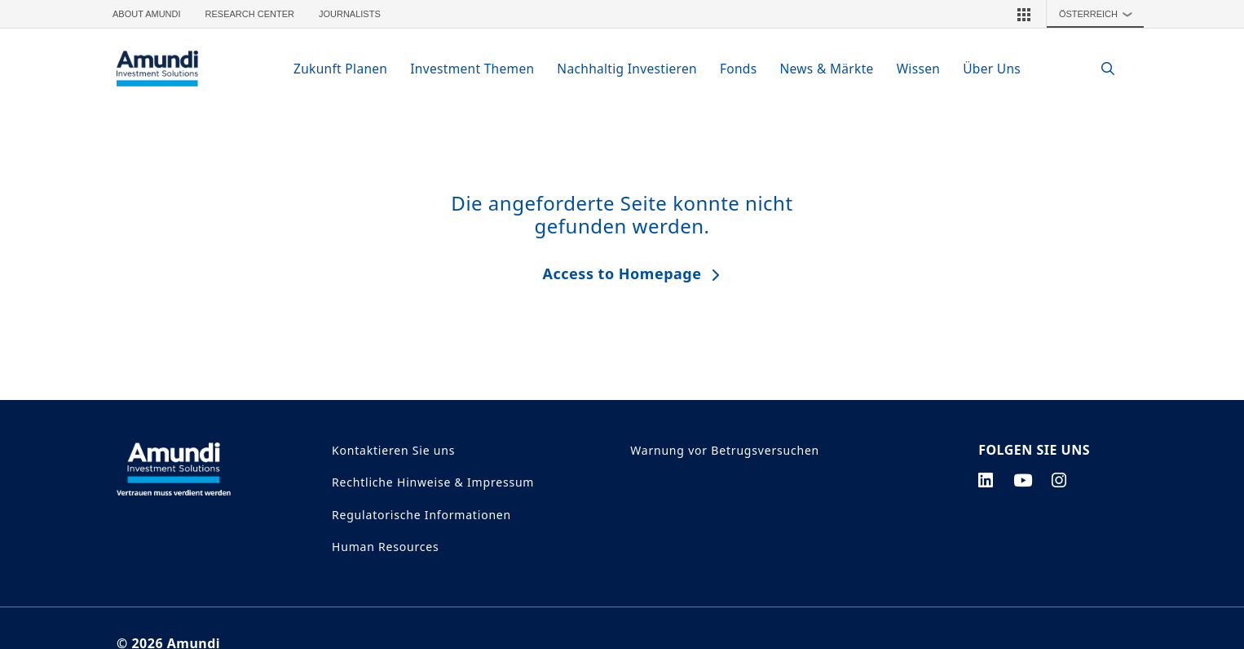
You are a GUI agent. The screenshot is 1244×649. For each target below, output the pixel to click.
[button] (1024, 14)
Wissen (919, 69)
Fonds (738, 69)
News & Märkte (826, 69)
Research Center (249, 14)
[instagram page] (1059, 480)
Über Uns (992, 69)
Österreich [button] (1099, 14)
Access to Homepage (622, 273)
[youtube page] (1023, 480)
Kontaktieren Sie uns (393, 450)
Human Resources (385, 546)
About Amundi (146, 14)
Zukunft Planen (340, 69)
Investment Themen (472, 69)
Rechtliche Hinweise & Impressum (433, 482)
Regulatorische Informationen (421, 514)
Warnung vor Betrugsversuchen (724, 450)
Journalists (350, 14)
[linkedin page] (986, 480)
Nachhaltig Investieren (627, 69)
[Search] (1099, 69)
